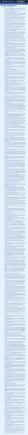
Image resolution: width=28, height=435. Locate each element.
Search (22, 3)
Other (19, 3)
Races (11, 3)
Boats (8, 3)
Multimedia (15, 3)
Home (5, 3)
